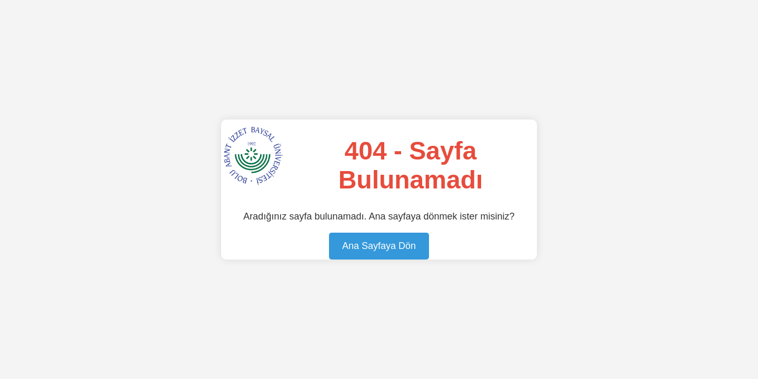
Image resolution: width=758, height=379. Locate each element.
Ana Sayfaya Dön (379, 246)
